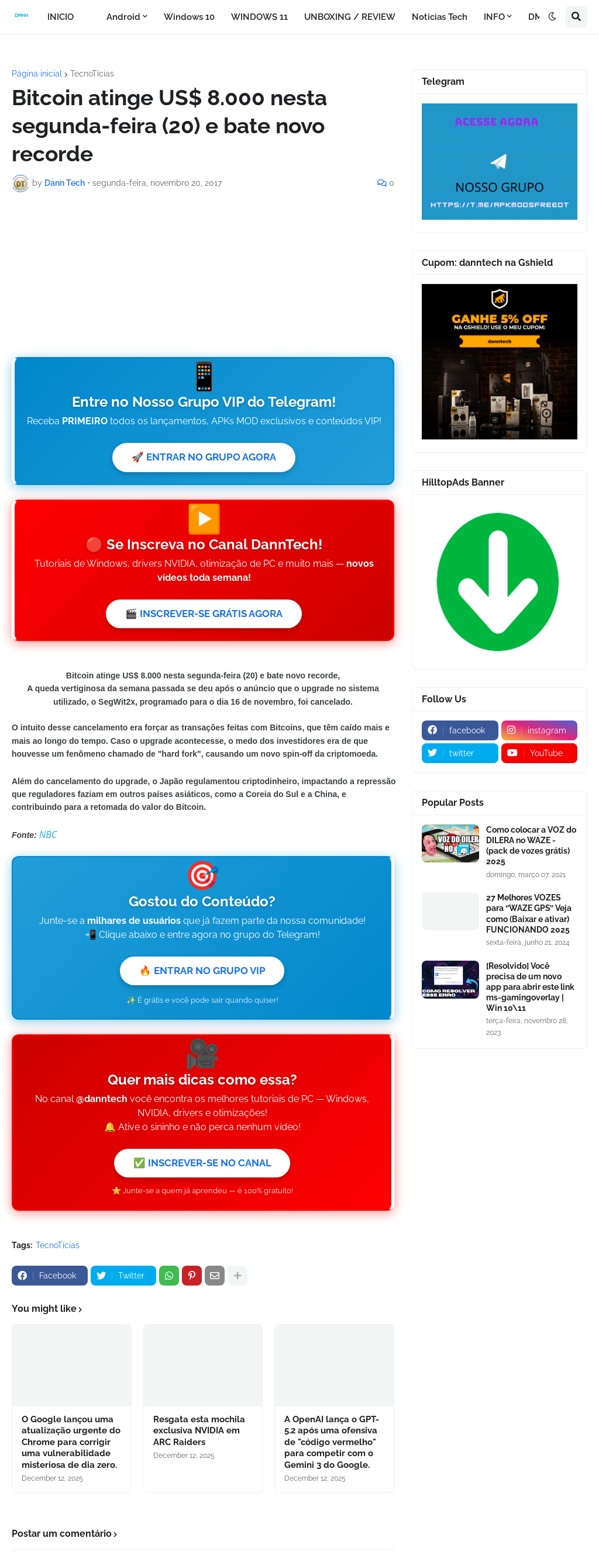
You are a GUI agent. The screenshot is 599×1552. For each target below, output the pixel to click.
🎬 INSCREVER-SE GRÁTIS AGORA (203, 617)
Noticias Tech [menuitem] (439, 17)
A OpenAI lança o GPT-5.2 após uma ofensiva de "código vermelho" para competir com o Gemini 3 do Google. (331, 1450)
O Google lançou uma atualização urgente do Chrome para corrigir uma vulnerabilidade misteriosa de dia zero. (71, 1450)
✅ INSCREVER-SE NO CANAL (202, 1169)
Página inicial (37, 74)
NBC (48, 838)
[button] (552, 17)
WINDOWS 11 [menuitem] (259, 17)
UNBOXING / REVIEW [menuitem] (349, 17)
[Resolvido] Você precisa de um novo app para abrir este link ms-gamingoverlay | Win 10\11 (530, 987)
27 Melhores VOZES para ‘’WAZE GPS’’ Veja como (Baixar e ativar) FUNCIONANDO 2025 (529, 913)
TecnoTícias (92, 74)
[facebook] (460, 730)
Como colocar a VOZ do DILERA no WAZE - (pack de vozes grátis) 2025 (531, 846)
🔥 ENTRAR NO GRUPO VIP (202, 975)
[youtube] (539, 753)
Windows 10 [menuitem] (189, 17)
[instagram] (539, 730)
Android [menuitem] (123, 17)
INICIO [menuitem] (60, 17)
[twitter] (460, 753)
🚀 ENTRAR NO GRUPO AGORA (204, 458)
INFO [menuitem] (494, 17)
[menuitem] (90, 17)
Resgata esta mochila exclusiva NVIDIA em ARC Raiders (199, 1438)
